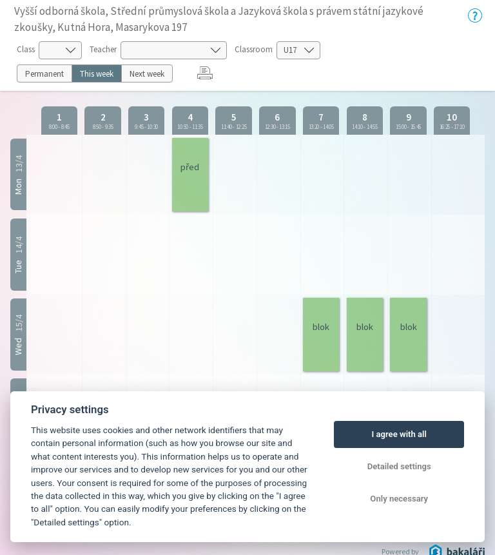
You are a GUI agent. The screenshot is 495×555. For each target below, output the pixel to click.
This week (96, 73)
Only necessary (399, 498)
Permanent (44, 73)
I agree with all (398, 434)
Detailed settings (399, 466)
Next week (147, 73)
